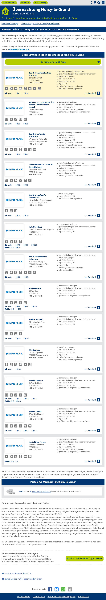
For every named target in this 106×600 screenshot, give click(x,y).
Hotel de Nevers (36, 380)
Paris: (21, 491)
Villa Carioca (34, 350)
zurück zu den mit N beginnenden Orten (23, 578)
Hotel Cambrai (35, 227)
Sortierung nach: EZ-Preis (70, 61)
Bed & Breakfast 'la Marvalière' (37, 196)
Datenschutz (39, 596)
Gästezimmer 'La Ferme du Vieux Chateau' (41, 165)
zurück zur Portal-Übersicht (18, 573)
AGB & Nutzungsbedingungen (61, 596)
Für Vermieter (23, 596)
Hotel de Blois (35, 411)
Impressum (83, 596)
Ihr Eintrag (40, 2)
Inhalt (25, 2)
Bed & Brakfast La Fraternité (37, 135)
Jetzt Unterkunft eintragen (86, 558)
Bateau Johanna (36, 319)
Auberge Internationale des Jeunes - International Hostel (41, 104)
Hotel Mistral (35, 288)
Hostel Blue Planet (37, 442)
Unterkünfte (9, 2)
